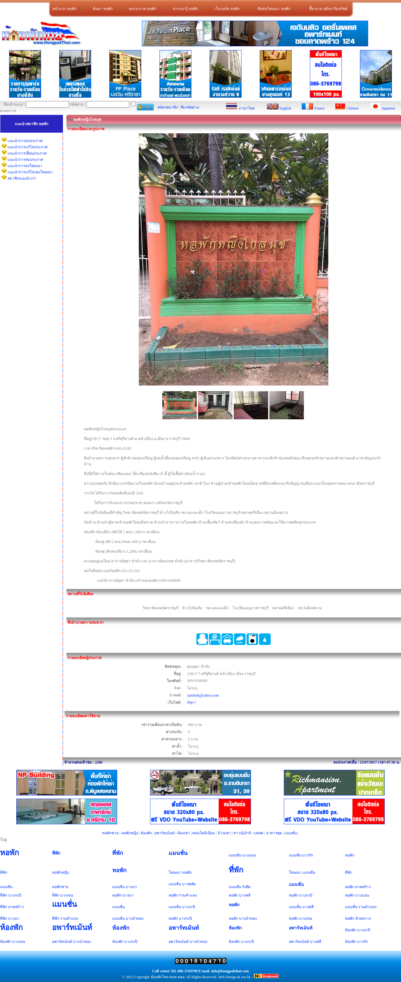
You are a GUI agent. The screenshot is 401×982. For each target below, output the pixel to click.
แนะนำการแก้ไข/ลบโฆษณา (30, 172)
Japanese (388, 108)
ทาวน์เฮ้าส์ (242, 833)
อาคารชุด (274, 833)
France (319, 108)
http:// (191, 702)
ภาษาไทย (247, 108)
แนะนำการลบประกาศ (25, 159)
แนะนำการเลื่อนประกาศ (27, 153)
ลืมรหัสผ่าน (190, 107)
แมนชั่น (290, 833)
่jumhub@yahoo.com (203, 695)
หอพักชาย (110, 833)
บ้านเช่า (224, 833)
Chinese (352, 108)
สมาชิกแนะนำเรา (22, 178)
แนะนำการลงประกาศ (25, 141)
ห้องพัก (146, 833)
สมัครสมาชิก (167, 107)
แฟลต (258, 833)
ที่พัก (56, 853)
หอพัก (9, 853)
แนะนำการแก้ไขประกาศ (28, 147)
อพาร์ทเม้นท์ (164, 833)
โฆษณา (175, 872)
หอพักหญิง (129, 833)
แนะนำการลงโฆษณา (25, 166)
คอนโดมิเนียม (203, 833)
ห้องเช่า (183, 833)
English (285, 108)
